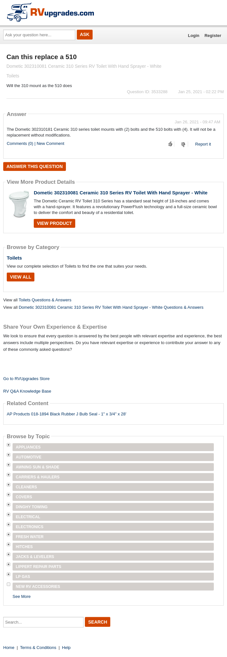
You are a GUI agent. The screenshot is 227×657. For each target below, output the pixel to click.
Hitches (24, 547)
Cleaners (26, 487)
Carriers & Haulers (37, 477)
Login (193, 35)
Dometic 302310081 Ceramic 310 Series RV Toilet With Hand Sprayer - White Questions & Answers (111, 307)
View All (20, 277)
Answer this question (34, 166)
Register (212, 35)
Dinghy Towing (32, 507)
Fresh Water (29, 537)
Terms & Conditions (38, 647)
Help (66, 647)
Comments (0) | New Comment (35, 143)
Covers (24, 497)
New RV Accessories (38, 586)
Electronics (29, 527)
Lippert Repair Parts (38, 566)
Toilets (14, 258)
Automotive (28, 457)
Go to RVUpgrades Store (26, 378)
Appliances (28, 447)
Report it (203, 144)
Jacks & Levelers (35, 557)
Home (8, 647)
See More (22, 596)
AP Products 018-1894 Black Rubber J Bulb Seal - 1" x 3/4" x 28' (66, 414)
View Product (54, 223)
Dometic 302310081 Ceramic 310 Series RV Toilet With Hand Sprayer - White (120, 192)
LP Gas (23, 576)
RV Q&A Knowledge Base (27, 391)
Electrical (28, 517)
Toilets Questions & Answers (45, 299)
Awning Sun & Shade (37, 467)
